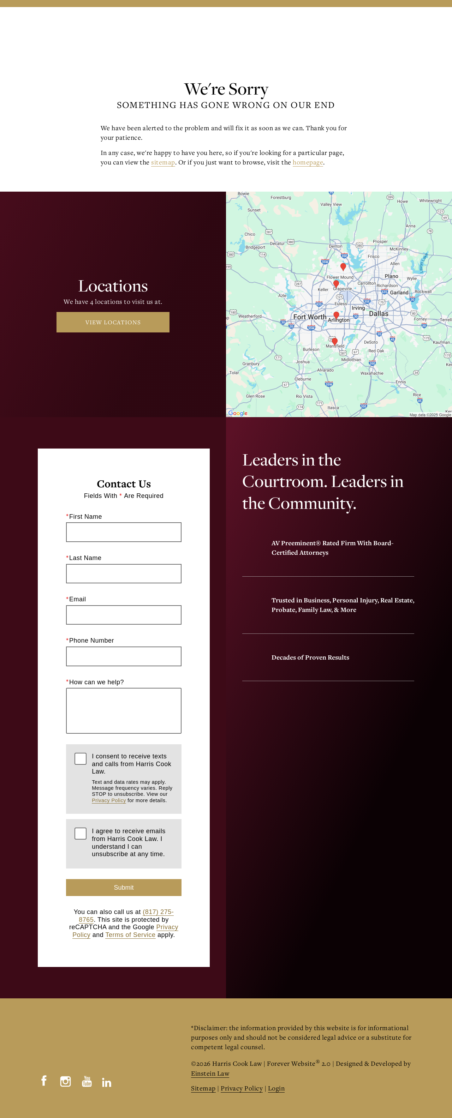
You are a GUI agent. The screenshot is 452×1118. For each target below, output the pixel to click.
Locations (314, 30)
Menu (398, 30)
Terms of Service (130, 934)
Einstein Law (210, 1073)
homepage (308, 162)
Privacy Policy (109, 800)
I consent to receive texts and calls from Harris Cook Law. (132, 778)
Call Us (274, 30)
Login (276, 1088)
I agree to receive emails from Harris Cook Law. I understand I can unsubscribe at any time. (129, 843)
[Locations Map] (339, 303)
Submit (123, 887)
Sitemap (203, 1088)
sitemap (163, 162)
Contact (357, 30)
